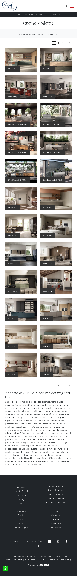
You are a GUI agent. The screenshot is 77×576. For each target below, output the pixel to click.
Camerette (56, 523)
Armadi (55, 519)
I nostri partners (21, 495)
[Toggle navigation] (71, 6)
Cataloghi (21, 499)
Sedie (21, 523)
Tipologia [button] (40, 34)
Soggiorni (21, 511)
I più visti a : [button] (52, 34)
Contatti (21, 503)
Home (18, 15)
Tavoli (21, 519)
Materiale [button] (30, 34)
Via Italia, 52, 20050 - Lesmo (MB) (26, 541)
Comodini (55, 515)
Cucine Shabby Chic (55, 502)
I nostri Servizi (21, 491)
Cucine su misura (56, 498)
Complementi (56, 527)
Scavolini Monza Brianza (34, 15)
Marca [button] (22, 34)
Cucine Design (56, 486)
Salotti (21, 515)
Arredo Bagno (21, 527)
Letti (56, 511)
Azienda (21, 487)
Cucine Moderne (54, 15)
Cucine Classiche (56, 494)
